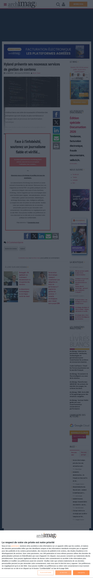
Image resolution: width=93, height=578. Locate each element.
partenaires (15, 546)
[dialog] (46, 554)
